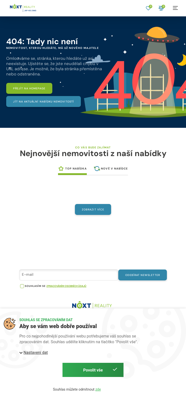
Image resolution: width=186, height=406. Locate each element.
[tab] (72, 170)
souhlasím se (35, 289)
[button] (175, 7)
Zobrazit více (93, 211)
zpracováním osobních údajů (66, 289)
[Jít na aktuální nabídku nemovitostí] (46, 103)
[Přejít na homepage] (31, 89)
